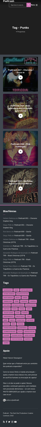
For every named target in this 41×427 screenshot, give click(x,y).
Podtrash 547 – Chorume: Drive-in (20, 71)
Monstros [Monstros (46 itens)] (20, 320)
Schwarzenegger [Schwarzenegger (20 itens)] (9, 331)
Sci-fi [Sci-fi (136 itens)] (20, 331)
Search (28, 5)
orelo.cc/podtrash (12, 400)
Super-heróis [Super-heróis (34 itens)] (29, 335)
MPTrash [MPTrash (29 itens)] (30, 320)
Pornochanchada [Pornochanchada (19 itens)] (10, 328)
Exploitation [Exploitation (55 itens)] (30, 305)
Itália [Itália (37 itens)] (29, 316)
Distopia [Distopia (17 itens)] (7, 305)
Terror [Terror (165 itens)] (6, 339)
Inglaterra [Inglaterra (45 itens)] (20, 316)
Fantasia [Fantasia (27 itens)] (7, 309)
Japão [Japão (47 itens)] (5, 320)
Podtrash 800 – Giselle (22, 231)
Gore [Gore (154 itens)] (17, 312)
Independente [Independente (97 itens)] (8, 316)
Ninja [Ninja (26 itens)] (13, 324)
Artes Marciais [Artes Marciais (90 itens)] (26, 290)
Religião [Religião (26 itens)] (32, 328)
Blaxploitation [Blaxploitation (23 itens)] (22, 294)
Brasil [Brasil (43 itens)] (18, 297)
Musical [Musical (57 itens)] (6, 324)
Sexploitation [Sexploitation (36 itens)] (29, 331)
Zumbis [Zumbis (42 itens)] (6, 343)
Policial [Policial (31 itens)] (20, 324)
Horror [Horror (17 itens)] (25, 312)
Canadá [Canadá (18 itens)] (25, 297)
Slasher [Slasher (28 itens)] (6, 335)
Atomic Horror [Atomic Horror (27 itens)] (9, 294)
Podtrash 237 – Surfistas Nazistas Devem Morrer (20, 182)
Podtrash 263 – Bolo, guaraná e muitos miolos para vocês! (20, 108)
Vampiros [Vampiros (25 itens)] (28, 339)
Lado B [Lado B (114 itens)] (12, 320)
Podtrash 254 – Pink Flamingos (20, 145)
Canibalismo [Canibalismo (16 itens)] (8, 301)
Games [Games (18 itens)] (29, 309)
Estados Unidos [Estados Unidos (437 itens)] (17, 305)
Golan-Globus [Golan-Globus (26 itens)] (8, 312)
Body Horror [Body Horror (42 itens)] (8, 297)
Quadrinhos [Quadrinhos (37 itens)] (22, 328)
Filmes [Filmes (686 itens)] (14, 309)
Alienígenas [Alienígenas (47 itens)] (8, 290)
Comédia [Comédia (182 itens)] (33, 301)
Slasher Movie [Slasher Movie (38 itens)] (17, 335)
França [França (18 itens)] (21, 309)
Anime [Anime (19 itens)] (16, 290)
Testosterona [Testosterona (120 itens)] (17, 339)
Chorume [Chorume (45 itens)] (24, 301)
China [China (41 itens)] (16, 301)
